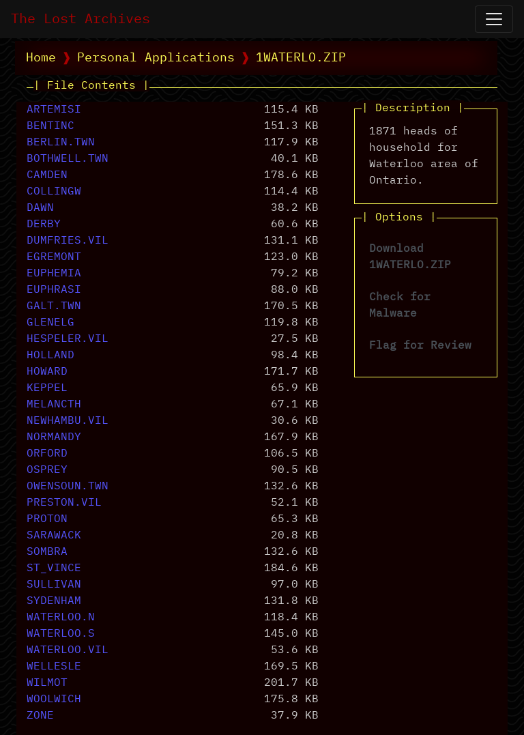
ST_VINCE (54, 568)
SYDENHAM (54, 601)
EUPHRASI (54, 290)
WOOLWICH (54, 699)
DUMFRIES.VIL (67, 240)
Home (41, 58)
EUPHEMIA (54, 273)
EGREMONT (54, 257)
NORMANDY (54, 437)
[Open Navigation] (494, 19)
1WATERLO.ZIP (301, 58)
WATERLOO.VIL (67, 650)
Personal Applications (156, 58)
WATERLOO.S (61, 634)
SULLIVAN (54, 584)
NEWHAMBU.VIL (67, 421)
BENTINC (50, 126)
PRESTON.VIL (64, 503)
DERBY (44, 224)
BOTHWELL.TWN (67, 159)
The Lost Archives (80, 19)
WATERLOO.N (61, 617)
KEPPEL (47, 388)
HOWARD (47, 371)
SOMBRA (47, 552)
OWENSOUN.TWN (67, 486)
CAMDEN (47, 175)
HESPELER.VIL (67, 339)
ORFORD (47, 453)
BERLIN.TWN (61, 142)
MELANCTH (54, 404)
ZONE (40, 715)
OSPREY (47, 470)
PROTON (47, 519)
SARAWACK (54, 535)
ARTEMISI (54, 109)
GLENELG (50, 322)
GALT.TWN (54, 306)
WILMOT (47, 683)
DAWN (40, 208)
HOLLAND (50, 355)
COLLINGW (54, 191)
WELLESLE (54, 666)
